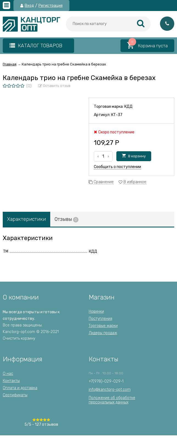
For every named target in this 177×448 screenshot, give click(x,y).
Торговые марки (103, 325)
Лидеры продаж (103, 333)
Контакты (11, 380)
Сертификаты (15, 395)
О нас (8, 373)
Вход (29, 6)
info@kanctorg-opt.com (110, 389)
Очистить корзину (19, 338)
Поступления (100, 318)
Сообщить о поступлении (117, 166)
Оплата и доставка (20, 388)
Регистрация (50, 6)
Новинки (96, 311)
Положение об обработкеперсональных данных (112, 400)
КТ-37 (116, 114)
